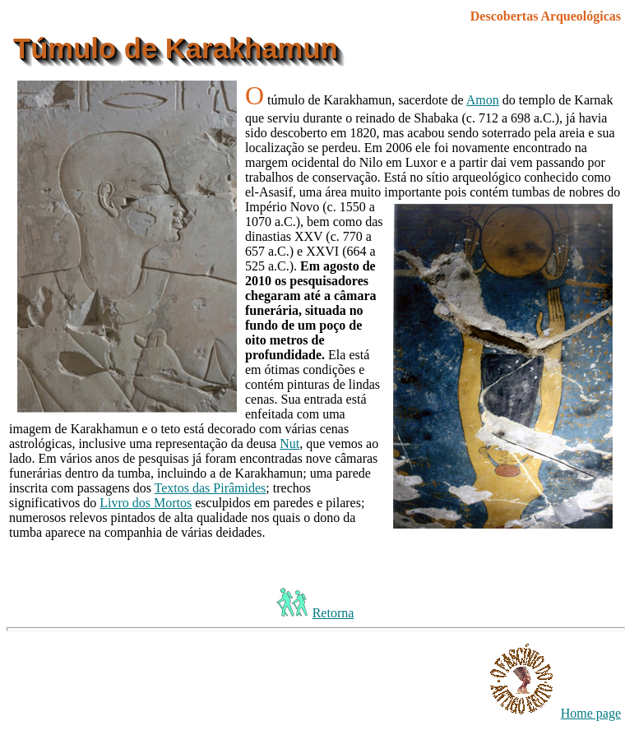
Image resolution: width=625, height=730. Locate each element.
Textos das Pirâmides (210, 488)
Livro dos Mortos (146, 503)
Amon (482, 100)
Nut (289, 443)
